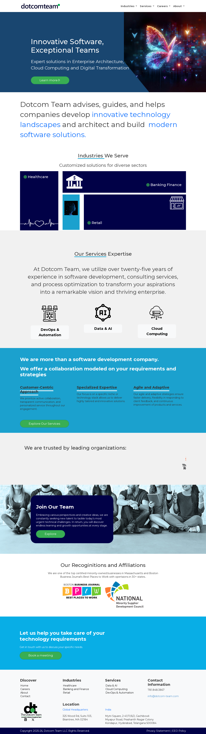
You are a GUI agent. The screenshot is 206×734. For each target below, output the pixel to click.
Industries (128, 6)
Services (146, 6)
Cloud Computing (157, 331)
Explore (50, 534)
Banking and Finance (76, 689)
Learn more (50, 80)
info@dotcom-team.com (163, 696)
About (177, 6)
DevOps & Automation (50, 332)
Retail (66, 692)
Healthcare (70, 685)
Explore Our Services (44, 423)
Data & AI (103, 328)
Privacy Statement (158, 730)
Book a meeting (40, 655)
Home (24, 685)
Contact (25, 696)
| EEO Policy (178, 730)
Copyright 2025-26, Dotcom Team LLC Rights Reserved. (55, 730)
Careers (162, 6)
